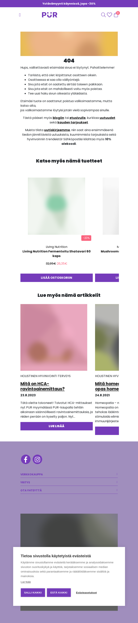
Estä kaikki (58, 592)
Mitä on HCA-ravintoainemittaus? (42, 386)
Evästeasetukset (86, 592)
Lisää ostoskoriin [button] (56, 277)
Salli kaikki (33, 592)
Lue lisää (26, 582)
